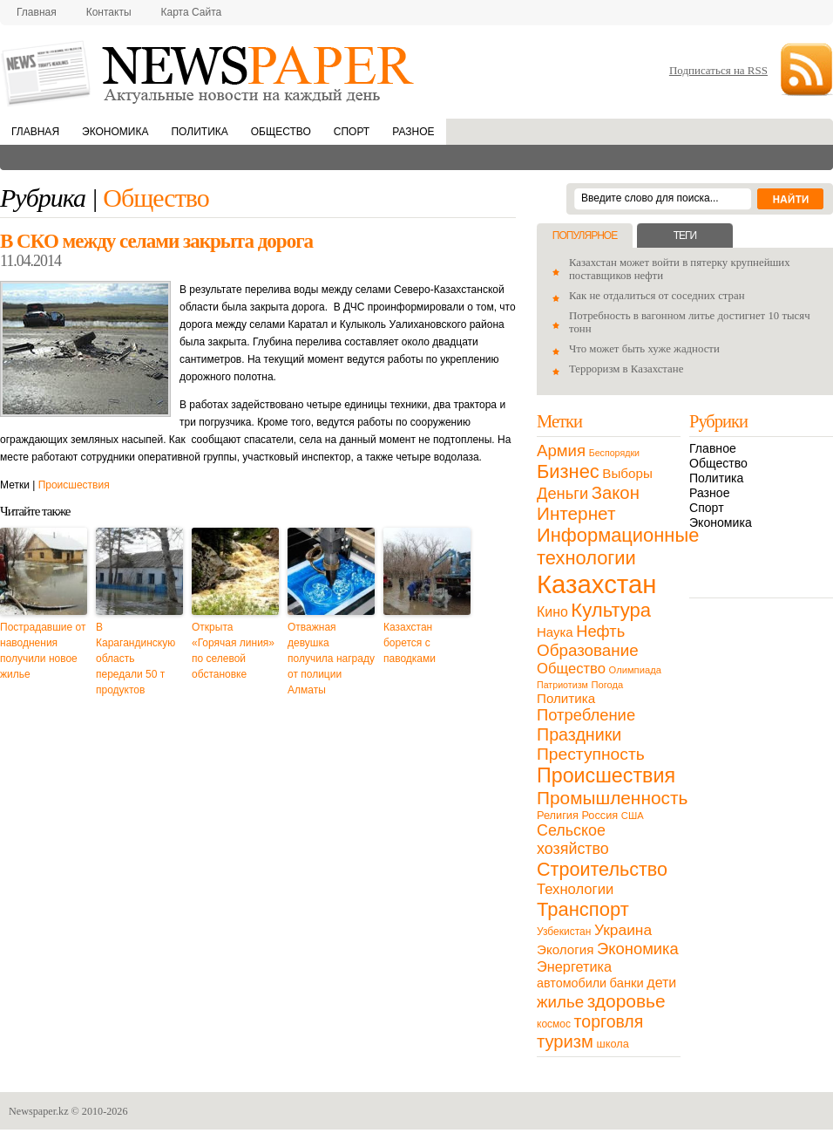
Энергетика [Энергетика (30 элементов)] (574, 966)
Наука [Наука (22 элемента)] (555, 632)
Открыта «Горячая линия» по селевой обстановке (233, 650)
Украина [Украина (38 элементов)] (623, 930)
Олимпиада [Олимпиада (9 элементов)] (635, 670)
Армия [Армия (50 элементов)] (561, 450)
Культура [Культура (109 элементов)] (611, 610)
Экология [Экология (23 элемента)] (565, 949)
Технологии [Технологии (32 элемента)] (575, 889)
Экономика (115, 132)
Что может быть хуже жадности (644, 349)
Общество (281, 132)
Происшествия (74, 485)
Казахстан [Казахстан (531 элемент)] (596, 584)
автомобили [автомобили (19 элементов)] (571, 983)
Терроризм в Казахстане (626, 369)
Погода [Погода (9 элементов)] (607, 684)
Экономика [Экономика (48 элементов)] (638, 948)
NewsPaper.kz (209, 72)
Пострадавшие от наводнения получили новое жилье (42, 650)
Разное (413, 132)
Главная (37, 12)
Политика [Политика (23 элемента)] (566, 698)
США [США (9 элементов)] (632, 815)
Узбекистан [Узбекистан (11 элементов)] (564, 931)
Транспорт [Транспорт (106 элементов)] (583, 909)
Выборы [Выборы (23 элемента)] (627, 473)
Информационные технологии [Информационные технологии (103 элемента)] (618, 546)
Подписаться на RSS (718, 70)
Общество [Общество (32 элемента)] (571, 668)
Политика (199, 132)
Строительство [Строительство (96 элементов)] (602, 869)
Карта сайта (191, 12)
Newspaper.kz (39, 1111)
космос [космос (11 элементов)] (554, 1024)
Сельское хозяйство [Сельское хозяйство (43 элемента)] (573, 839)
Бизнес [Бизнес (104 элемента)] (568, 471)
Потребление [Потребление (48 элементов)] (586, 715)
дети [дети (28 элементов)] (661, 982)
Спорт (351, 132)
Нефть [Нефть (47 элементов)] (600, 631)
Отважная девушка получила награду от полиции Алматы (331, 658)
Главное (712, 448)
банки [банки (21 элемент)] (627, 983)
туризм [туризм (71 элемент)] (565, 1041)
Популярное (584, 235)
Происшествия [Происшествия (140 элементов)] (606, 775)
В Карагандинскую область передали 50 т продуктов (135, 658)
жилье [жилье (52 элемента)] (560, 1002)
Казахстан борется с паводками (409, 643)
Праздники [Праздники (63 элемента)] (579, 734)
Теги (685, 235)
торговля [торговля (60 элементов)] (609, 1021)
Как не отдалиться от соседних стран (657, 296)
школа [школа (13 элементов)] (613, 1043)
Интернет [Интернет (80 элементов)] (576, 513)
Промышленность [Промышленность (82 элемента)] (612, 798)
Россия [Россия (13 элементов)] (599, 815)
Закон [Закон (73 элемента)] (616, 492)
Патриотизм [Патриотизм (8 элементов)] (562, 684)
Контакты (109, 12)
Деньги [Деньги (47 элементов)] (562, 493)
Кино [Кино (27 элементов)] (552, 611)
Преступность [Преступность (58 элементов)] (591, 754)
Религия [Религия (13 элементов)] (558, 815)
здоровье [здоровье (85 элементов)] (626, 1001)
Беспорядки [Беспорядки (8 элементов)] (614, 452)
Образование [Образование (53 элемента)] (588, 650)
